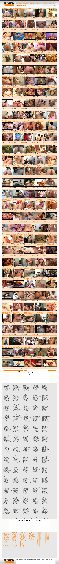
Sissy (34, 491)
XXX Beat (30, 538)
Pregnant (44, 479)
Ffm (4, 432)
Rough (5, 486)
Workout (5, 518)
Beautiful (44, 395)
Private (34, 480)
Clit (4, 411)
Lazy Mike (13, 552)
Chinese (5, 409)
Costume (24, 414)
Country (34, 414)
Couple (43, 414)
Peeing (43, 472)
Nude (43, 467)
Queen (43, 482)
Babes (27, 52)
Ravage (14, 483)
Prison (24, 480)
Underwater (35, 511)
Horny (5, 448)
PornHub (47, 559)
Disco (5, 421)
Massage (24, 460)
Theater (34, 504)
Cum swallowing (16, 417)
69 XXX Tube (14, 553)
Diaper (14, 420)
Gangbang (15, 438)
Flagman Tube (6, 552)
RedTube (45, 40)
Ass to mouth (25, 390)
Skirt (14, 492)
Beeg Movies (31, 535)
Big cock (51, 52)
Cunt (43, 417)
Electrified (24, 426)
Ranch (5, 483)
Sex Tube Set (14, 540)
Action (14, 386)
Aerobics (34, 386)
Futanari (24, 437)
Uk (13, 511)
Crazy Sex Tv (14, 542)
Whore (14, 517)
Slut (23, 493)
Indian (14, 450)
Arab (4, 389)
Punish (5, 482)
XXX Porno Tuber (31, 532)
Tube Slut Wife (14, 535)
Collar (43, 411)
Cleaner (34, 410)
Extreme (34, 428)
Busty (43, 404)
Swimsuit (34, 501)
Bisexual (5, 398)
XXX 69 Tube (6, 536)
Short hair (44, 490)
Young (43, 518)
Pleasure (5, 477)
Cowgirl (5, 415)
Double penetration (6, 424)
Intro (24, 451)
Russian (24, 486)
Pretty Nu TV (22, 539)
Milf (23, 462)
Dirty (43, 420)
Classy (24, 410)
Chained (5, 408)
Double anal (35, 422)
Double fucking (45, 422)
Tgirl (14, 504)
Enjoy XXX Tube (14, 546)
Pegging (5, 473)
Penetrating (15, 473)
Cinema (43, 409)
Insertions (44, 450)
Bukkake (5, 404)
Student (5, 500)
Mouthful (14, 466)
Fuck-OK (21, 552)
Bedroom (50, 97)
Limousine (25, 458)
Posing (14, 479)
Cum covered (35, 416)
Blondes (42, 52)
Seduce (14, 488)
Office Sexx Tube (23, 553)
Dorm (24, 422)
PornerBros (56, 187)
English (14, 427)
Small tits (34, 493)
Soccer (14, 494)
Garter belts (35, 438)
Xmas (34, 518)
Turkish (24, 510)
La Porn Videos (45, 2)
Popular (22, 5)
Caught (14, 407)
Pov (33, 479)
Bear (33, 395)
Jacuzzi (14, 452)
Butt (40, 86)
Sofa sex (34, 494)
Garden (24, 438)
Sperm (5, 497)
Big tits (18, 18)
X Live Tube (14, 536)
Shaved (34, 489)
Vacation (34, 512)
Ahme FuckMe (38, 3)
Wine (43, 517)
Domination (44, 421)
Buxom (34, 405)
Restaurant (44, 483)
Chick (34, 408)
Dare (24, 419)
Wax (43, 514)
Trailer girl (44, 508)
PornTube (34, 63)
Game (5, 438)
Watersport (35, 514)
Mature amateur (16, 461)
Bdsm (5, 395)
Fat (4, 431)
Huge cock (44, 448)
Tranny (5, 509)
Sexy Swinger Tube (7, 542)
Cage (43, 405)
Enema (5, 427)
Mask (14, 460)
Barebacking (6, 394)
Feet (14, 431)
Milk (43, 462)
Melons (34, 461)
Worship (14, 518)
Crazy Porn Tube (14, 532)
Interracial (15, 451)
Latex (4, 457)
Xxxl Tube (21, 551)
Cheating (24, 408)
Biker (24, 397)
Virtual (34, 513)
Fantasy (24, 430)
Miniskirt (5, 463)
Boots (14, 400)
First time (44, 432)
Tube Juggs (22, 541)
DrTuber (56, 74)
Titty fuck (44, 507)
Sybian (5, 502)
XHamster (22, 29)
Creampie (15, 415)
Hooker (34, 447)
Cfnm (43, 407)
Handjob (24, 445)
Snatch (5, 494)
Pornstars (44, 478)
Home (14, 447)
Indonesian (25, 450)
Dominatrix (5, 422)
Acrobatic (5, 386)
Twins (43, 510)
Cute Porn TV (6, 533)
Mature (5, 461)
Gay (43, 438)
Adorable (24, 386)
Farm (34, 430)
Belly (43, 396)
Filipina (24, 432)
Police (43, 477)
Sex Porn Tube (22, 546)
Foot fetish (25, 435)
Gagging (43, 437)
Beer (24, 396)
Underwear (44, 511)
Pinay (14, 476)
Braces (24, 401)
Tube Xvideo (22, 534)
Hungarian (44, 449)
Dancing (5, 419)
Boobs (5, 400)
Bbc (33, 394)
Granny (43, 441)
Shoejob (24, 490)
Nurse (14, 468)
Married (5, 460)
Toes (4, 508)
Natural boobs (44, 466)
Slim (4, 493)
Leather (34, 457)
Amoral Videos (22, 532)
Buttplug (24, 405)
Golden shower (6, 441)
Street (34, 499)
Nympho (34, 468)
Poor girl (34, 478)
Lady (24, 456)
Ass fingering (15, 390)
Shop (34, 490)
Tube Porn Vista (22, 543)
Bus (23, 404)
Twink (34, 510)
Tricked (5, 510)
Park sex (14, 472)
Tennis (43, 503)
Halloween (5, 445)
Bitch (51, 289)
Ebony (5, 426)
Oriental (43, 470)
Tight (4, 507)
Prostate (5, 481)
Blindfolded (44, 398)
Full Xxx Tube (14, 533)
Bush (33, 404)
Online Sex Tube (23, 535)
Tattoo (5, 503)
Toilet (14, 508)
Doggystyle (25, 421)
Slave (34, 492)
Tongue (24, 508)
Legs (43, 457)
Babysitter (44, 391)
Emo (43, 426)
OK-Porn (21, 549)
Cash (34, 406)
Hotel (24, 448)
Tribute (43, 509)
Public (24, 481)
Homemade (25, 447)
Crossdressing (25, 415)
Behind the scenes (36, 396)
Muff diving (25, 466)
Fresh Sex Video (14, 548)
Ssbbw (14, 498)
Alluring (5, 387)
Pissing (34, 476)
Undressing (6, 512)
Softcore (42, 278)
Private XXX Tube (39, 2)
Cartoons (24, 406)
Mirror (14, 463)
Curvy (17, 210)
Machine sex (35, 459)
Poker (34, 477)
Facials (14, 430)
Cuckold (5, 416)
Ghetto (24, 439)
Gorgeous (15, 441)
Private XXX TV (19, 2)
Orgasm (24, 470)
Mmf (33, 463)
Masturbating (19, 210)
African (29, 312)
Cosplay (14, 414)
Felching (24, 431)
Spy (43, 497)
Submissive (25, 500)
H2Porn (56, 29)
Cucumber (15, 416)
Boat (24, 399)
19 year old (7, 312)
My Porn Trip (14, 537)
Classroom (15, 410)
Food (14, 435)
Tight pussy (15, 507)
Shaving (43, 489)
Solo (43, 494)
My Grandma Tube (15, 545)
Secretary (5, 488)
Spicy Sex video (6, 548)
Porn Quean (14, 534)
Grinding (14, 442)
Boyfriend (42, 244)
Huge (34, 448)
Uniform (14, 512)
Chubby (24, 409)
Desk (4, 420)
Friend (43, 436)
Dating (34, 419)
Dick (41, 131)
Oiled (14, 469)
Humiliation (25, 449)
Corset (5, 414)
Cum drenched (45, 416)
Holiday (5, 447)
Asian (15, 131)
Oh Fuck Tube (51, 2)
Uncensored (25, 511)
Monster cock (6, 466)
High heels (25, 446)
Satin (14, 487)
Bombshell (34, 399)
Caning (14, 406)
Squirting (5, 498)
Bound (43, 400)
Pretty (5, 480)
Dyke (43, 425)
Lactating (14, 456)
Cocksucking (35, 411)
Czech (34, 418)
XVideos (12, 29)
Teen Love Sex (22, 542)
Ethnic (34, 427)
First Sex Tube (6, 553)
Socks (24, 494)
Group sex (44, 442)
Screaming (44, 487)
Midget (14, 462)
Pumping (44, 481)
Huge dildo (5, 449)
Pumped (34, 481)
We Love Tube (14, 544)
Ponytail (14, 478)
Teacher (14, 503)
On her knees (6, 470)
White (5, 517)
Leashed (24, 457)
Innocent (34, 450)
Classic (5, 410)
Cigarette (34, 409)
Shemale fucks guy (7, 490)
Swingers (44, 501)
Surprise (5, 501)
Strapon (24, 499)
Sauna (24, 487)
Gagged (34, 437)
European (44, 427)
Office (5, 469)
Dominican (15, 422)
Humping (34, 449)
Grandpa (34, 441)
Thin (43, 504)
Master (34, 460)
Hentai (14, 446)
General (5, 439)
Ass (3, 18)
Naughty (14, 467)
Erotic (24, 427)
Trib (33, 509)
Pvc (33, 482)
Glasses (24, 440)
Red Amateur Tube (23, 540)
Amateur (38, 52)
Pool (24, 478)
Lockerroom (44, 458)
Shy (23, 491)
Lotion (24, 459)
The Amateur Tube (6, 539)
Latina (14, 457)
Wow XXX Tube (19, 3)
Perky (34, 473)
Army (34, 389)
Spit (14, 497)
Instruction (5, 451)
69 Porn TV (13, 551)
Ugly (4, 511)
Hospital (14, 448)
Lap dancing (44, 456)
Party (34, 472)
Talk (14, 502)
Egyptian (14, 426)
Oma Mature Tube (46, 3)
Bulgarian (15, 404)
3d (23, 385)
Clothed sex (25, 411)
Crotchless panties (36, 415)
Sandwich (5, 487)
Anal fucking (6, 388)
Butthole (14, 405)
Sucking (34, 500)
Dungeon (24, 425)
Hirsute (34, 446)
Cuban (43, 415)
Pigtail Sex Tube (6, 551)
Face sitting (6, 430)
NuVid (45, 74)
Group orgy (35, 442)
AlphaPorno (22, 40)
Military (34, 462)
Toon (33, 508)
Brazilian (34, 401)
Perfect (24, 473)
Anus (43, 388)
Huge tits (15, 449)
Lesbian (5, 458)
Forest (14, 436)
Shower (14, 491)
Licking (14, 458)
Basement (15, 394)
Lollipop (5, 459)
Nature (5, 467)
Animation (25, 388)
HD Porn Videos (31, 534)
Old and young (35, 469)
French (34, 436)
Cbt (23, 407)
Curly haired (6, 418)
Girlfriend (5, 440)
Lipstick (34, 458)
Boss (33, 400)
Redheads (34, 483)
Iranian (34, 451)
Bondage (44, 399)
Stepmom (24, 498)
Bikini (18, 97)
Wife (24, 517)
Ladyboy (34, 456)
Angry (14, 388)
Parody (24, 472)
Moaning (43, 463)
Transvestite (25, 509)
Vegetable (5, 513)
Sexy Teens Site (31, 539)
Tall (23, 502)
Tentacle (5, 504)
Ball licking (31, 312)
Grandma (24, 441)
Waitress (5, 514)
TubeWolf (11, 40)
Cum (24, 416)
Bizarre (24, 398)
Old (23, 469)
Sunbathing (44, 500)
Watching (24, 514)
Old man (43, 469)
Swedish (24, 501)
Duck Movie (30, 537)
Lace (4, 456)
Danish (14, 419)
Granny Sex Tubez (23, 547)
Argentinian (15, 389)
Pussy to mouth (26, 482)
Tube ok (21, 548)
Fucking (5, 437)
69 (42, 385)
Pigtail (5, 476)
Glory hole (34, 440)
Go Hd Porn (14, 549)
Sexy (14, 489)
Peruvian (44, 473)
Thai (24, 504)
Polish (5, 478)
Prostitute (15, 481)
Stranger (14, 499)
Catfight (5, 407)
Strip (43, 499)
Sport (24, 497)
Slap (24, 492)
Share (24, 489)
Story (4, 499)
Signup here (30, 540)
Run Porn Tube (22, 545)
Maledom (44, 459)
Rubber (14, 486)
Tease (24, 503)
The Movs (25, 2)
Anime (34, 388)
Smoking (44, 493)
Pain (24, 471)
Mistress (24, 463)
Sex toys (5, 489)
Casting (43, 406)
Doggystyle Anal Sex (32, 536)
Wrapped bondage (26, 518)
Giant (34, 439)
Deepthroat (44, 419)
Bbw (3, 86)
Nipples (34, 467)
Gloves (43, 440)
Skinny (5, 492)
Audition (43, 390)
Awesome (38, 97)
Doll (33, 421)
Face (43, 428)
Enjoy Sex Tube (32, 3)
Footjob (43, 435)
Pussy (14, 482)
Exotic (14, 428)
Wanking (14, 514)
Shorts (5, 491)
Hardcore (34, 445)
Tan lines (34, 502)
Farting (43, 430)
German (14, 439)
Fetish (52, 278)
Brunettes (53, 131)
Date (24, 5)
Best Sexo (30, 533)
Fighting (14, 432)
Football (34, 435)
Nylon (24, 468)
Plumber (14, 477)
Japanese (34, 452)
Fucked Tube (22, 550)
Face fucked (6, 429)
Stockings (34, 498)
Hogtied (43, 446)
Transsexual (15, 509)
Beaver (5, 396)
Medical (24, 461)
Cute (24, 418)
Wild (33, 517)
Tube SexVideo (6, 545)
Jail (23, 452)
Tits (33, 507)
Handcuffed (15, 445)
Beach (14, 395)
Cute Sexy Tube (14, 547)
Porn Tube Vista (22, 537)
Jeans (43, 452)
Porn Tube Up (22, 536)
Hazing (43, 445)
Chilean (43, 408)
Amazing (24, 387)
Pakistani (34, 471)
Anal (3, 52)
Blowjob (7, 18)
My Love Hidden (14, 543)
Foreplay (5, 436)
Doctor (14, 421)
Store (43, 498)
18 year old (26, 278)
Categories (19, 5)
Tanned (43, 502)
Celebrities (34, 407)
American (15, 165)
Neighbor (24, 467)
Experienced (25, 428)
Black (41, 18)
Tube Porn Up (22, 544)
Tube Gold (22, 538)
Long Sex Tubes (14, 550)
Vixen (43, 513)
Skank (43, 491)
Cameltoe (5, 406)
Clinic (43, 410)
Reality (24, 483)
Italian (5, 452)
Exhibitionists (6, 428)
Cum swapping (25, 417)
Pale (43, 471)
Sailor (43, 486)
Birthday (43, 397)
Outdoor (5, 471)
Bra (13, 401)
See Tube (13, 538)
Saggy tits (34, 486)
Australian (15, 391)
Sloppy (14, 493)
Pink (24, 476)
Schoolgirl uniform (36, 487)
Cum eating (6, 417)
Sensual (24, 488)
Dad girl (43, 418)
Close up (15, 411)
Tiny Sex (31, 2)
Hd (4, 446)
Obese (43, 468)
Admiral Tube (14, 539)
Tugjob (14, 510)
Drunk (14, 425)
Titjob (24, 507)
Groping (24, 442)
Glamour (14, 440)
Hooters (43, 447)
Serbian (34, 488)
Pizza (43, 476)
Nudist (5, 468)
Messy (43, 461)
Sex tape (44, 488)
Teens (34, 503)
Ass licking (7, 52)
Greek (5, 442)
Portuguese (6, 479)
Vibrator (14, 513)
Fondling (5, 435)
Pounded (24, 479)
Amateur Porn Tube (7, 550)
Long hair (15, 459)
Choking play (15, 409)
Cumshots (34, 417)
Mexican (5, 462)
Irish (43, 451)
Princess (14, 480)
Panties (39, 278)
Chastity (14, 408)
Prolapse (44, 480)
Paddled (14, 471)
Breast (43, 401)
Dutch (34, 425)
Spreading (34, 497)
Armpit (24, 389)
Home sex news (26, 3)
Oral (14, 470)
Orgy (33, 470)
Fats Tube (21, 533)
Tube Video (13, 541)
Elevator (34, 426)
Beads (24, 395)
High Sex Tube (52, 3)
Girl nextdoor (44, 439)
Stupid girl (15, 500)
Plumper (24, 477)
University (24, 512)
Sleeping (44, 492)
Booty (29, 18)
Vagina (43, 512)
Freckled (24, 436)
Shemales (15, 490)
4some (34, 385)
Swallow (14, 501)
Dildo (7, 346)
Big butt (5, 18)
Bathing (24, 394)
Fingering (34, 432)
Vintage (24, 513)
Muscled (34, 466)
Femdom (34, 431)
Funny (14, 437)
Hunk (4, 450)
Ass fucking (31, 278)
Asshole (37, 131)
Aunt (4, 391)
